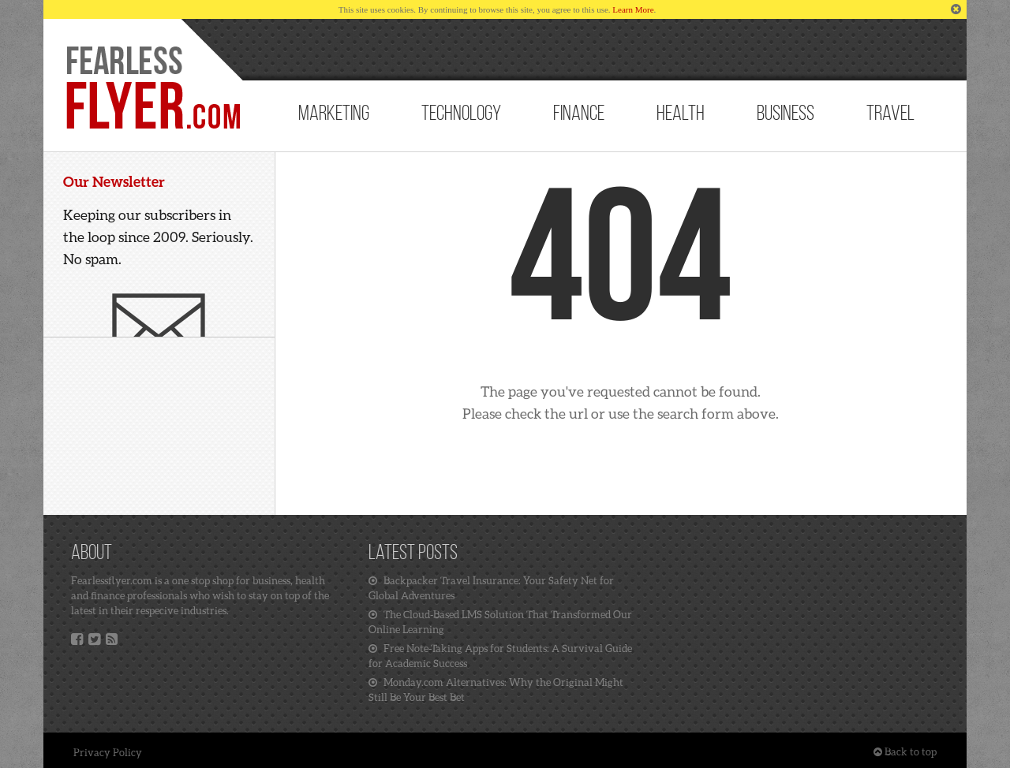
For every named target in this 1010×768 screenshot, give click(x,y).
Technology (461, 114)
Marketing (333, 114)
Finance (578, 114)
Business (785, 114)
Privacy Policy (107, 752)
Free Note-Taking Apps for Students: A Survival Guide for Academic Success (500, 655)
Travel (890, 114)
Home (152, 88)
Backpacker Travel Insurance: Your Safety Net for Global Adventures (491, 588)
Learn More (632, 9)
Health (680, 114)
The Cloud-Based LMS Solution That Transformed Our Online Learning (500, 622)
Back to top (905, 751)
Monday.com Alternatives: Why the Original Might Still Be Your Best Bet (495, 689)
